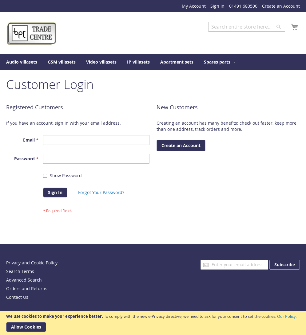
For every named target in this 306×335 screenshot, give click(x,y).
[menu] (153, 62)
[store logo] (32, 34)
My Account (194, 6)
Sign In (217, 6)
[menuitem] (21, 62)
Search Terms (20, 271)
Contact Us (17, 297)
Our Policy (286, 316)
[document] (153, 323)
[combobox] (246, 27)
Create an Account (281, 6)
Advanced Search (226, 36)
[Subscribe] (284, 265)
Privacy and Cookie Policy (32, 263)
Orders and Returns (26, 288)
